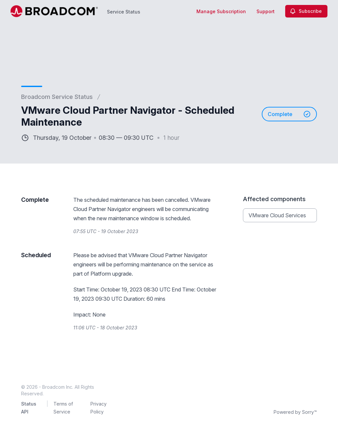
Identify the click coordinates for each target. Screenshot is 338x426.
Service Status (123, 12)
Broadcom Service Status (57, 96)
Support (265, 11)
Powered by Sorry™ (295, 412)
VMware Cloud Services (277, 215)
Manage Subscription (221, 11)
